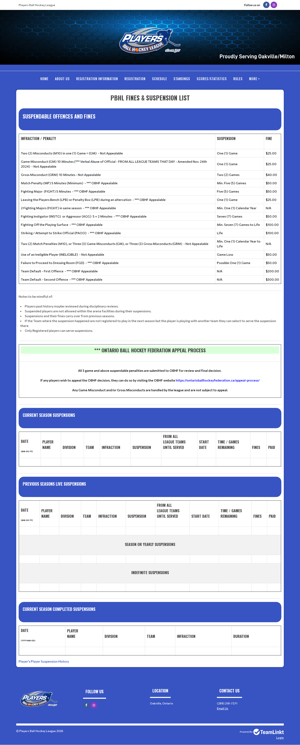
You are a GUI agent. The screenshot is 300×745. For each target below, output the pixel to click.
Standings (182, 78)
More (253, 78)
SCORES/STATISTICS (212, 78)
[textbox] (150, 378)
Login (280, 737)
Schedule (159, 78)
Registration (135, 78)
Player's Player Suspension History (44, 661)
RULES (238, 78)
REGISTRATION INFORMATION (97, 78)
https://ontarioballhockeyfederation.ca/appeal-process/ (218, 380)
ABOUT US (62, 78)
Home (44, 78)
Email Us (222, 708)
